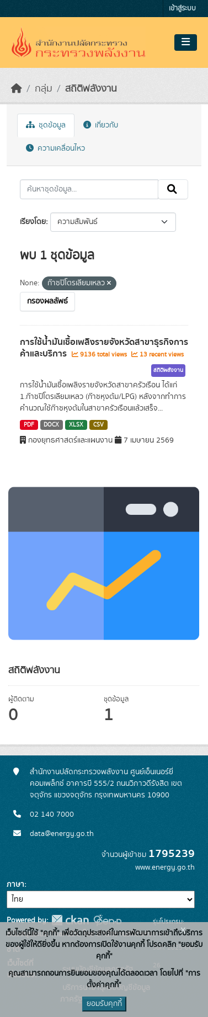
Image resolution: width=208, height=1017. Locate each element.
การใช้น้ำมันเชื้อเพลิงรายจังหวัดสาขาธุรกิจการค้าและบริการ (104, 348)
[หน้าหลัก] (16, 89)
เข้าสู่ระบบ (182, 8)
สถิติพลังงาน (91, 89)
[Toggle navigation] (185, 42)
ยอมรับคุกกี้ (104, 1003)
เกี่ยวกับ (100, 125)
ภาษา (15, 884)
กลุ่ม (43, 89)
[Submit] (173, 189)
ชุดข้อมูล (46, 125)
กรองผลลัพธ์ (47, 301)
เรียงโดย (33, 221)
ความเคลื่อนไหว (55, 148)
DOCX (51, 424)
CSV (98, 424)
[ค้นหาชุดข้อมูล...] (89, 189)
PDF (29, 424)
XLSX (76, 424)
